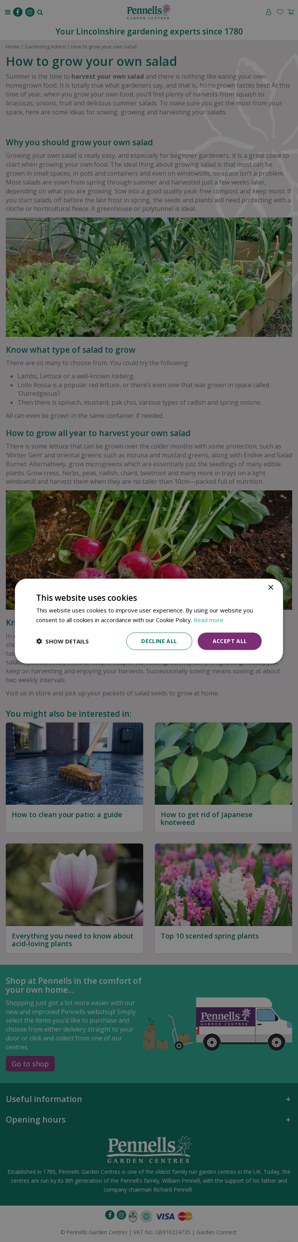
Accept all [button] (230, 641)
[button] (62, 641)
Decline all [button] (159, 641)
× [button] (271, 588)
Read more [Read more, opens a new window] (209, 620)
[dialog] (149, 621)
